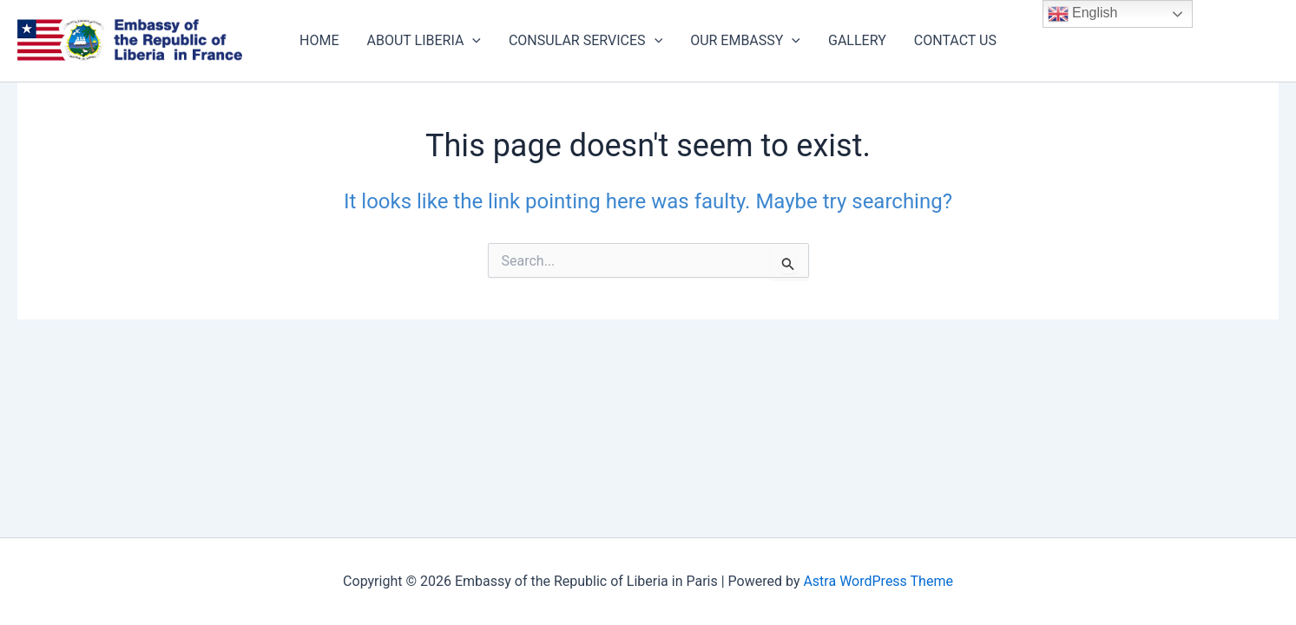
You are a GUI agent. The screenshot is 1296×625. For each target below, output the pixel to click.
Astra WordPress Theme (877, 581)
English (1083, 13)
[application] (472, 41)
